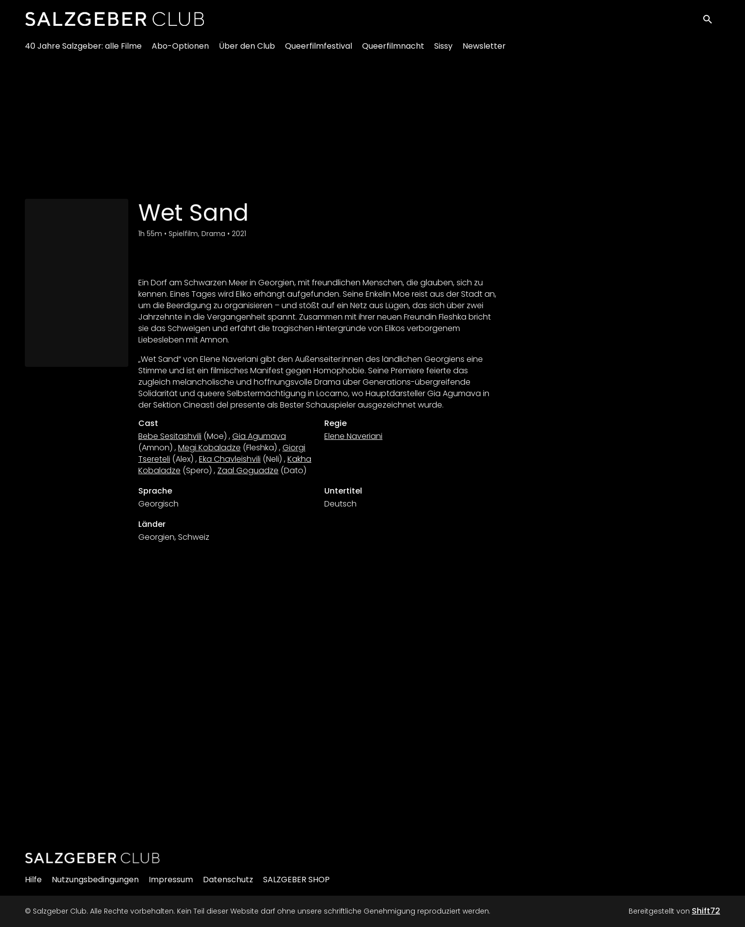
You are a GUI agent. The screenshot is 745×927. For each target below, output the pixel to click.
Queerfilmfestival (318, 50)
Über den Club (247, 50)
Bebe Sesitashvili (169, 436)
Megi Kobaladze (209, 447)
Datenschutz (228, 879)
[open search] (711, 20)
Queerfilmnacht (393, 50)
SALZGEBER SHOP (296, 879)
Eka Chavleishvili (230, 459)
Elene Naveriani (353, 436)
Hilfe (33, 879)
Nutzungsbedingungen (95, 879)
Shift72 (706, 911)
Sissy (443, 50)
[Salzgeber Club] (92, 858)
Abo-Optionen (180, 50)
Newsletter (484, 50)
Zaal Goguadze (248, 470)
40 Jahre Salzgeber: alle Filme (83, 50)
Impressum (171, 879)
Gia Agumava (259, 436)
